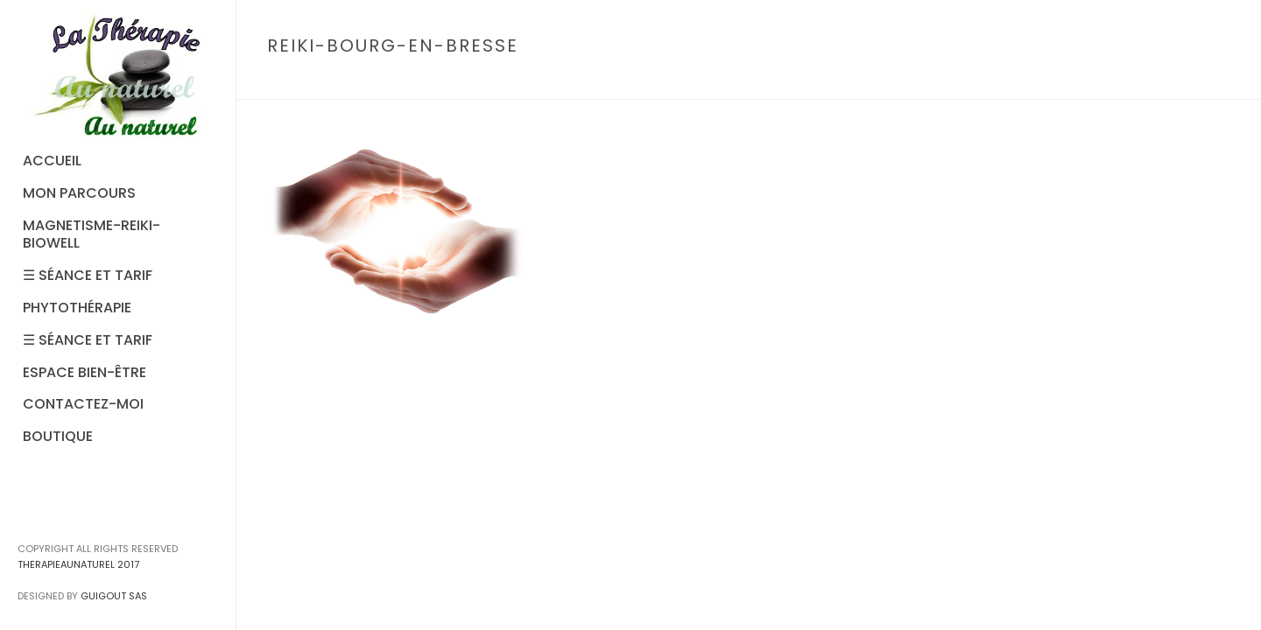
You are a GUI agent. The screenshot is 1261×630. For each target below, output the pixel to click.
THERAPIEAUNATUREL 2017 (78, 564)
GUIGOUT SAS (114, 596)
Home (998, 82)
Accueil (1047, 82)
